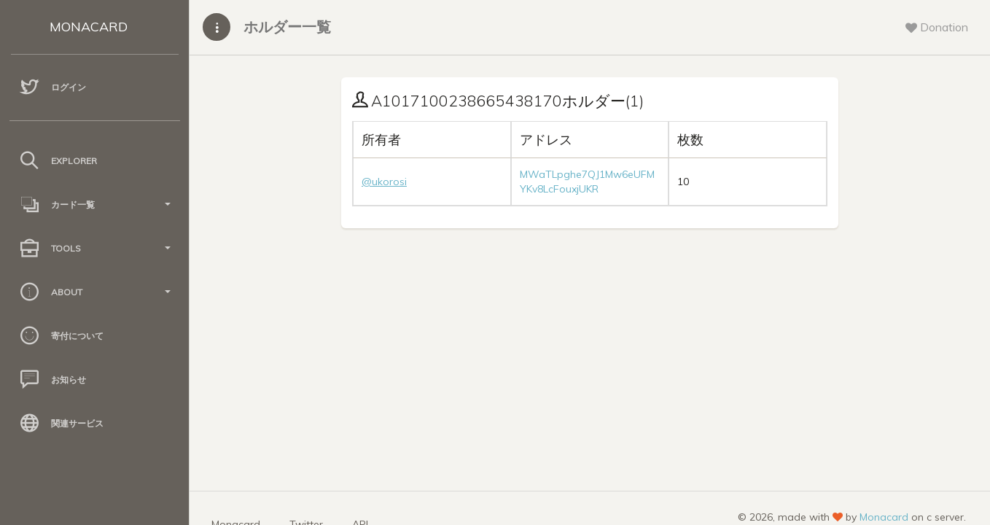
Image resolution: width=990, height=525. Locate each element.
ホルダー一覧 (287, 27)
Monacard (884, 517)
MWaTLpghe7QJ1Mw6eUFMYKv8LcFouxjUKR (587, 181)
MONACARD (89, 26)
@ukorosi (384, 181)
